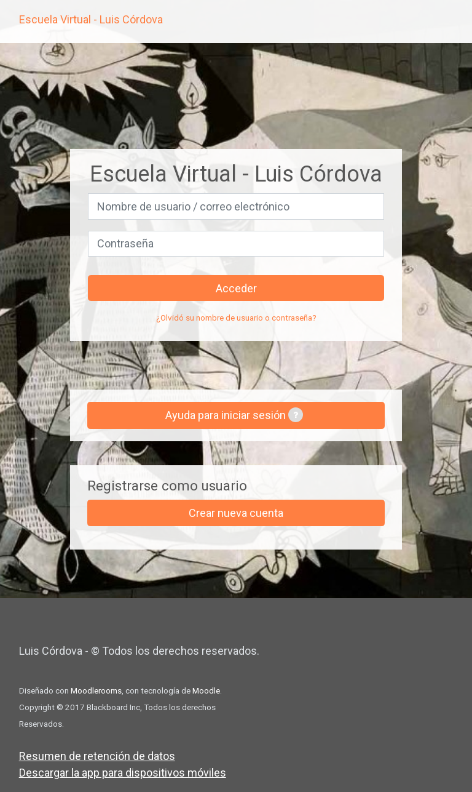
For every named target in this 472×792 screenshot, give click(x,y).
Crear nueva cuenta (236, 512)
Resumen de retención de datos (97, 756)
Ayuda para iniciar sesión (234, 414)
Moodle (206, 690)
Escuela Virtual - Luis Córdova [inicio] (91, 19)
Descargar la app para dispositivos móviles (122, 772)
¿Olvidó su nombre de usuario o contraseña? (236, 317)
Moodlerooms (96, 690)
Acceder (236, 288)
